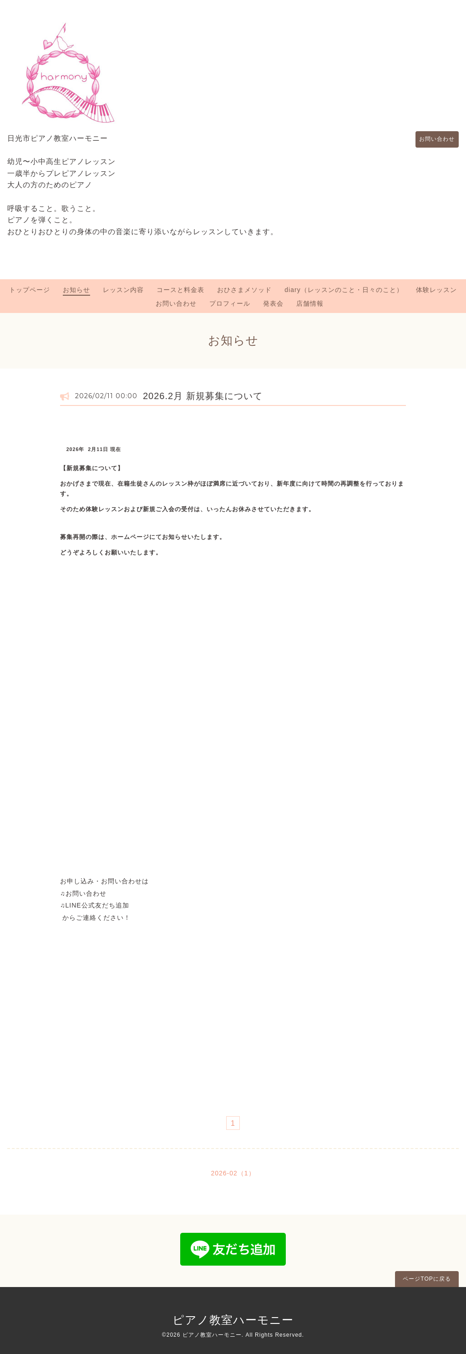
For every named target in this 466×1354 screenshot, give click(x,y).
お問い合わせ (432, 139)
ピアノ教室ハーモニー (233, 1319)
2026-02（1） (233, 1173)
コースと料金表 (180, 289)
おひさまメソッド (244, 289)
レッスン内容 (123, 289)
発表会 (273, 303)
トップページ (29, 289)
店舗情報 (310, 303)
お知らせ (76, 289)
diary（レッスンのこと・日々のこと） (343, 289)
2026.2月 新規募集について (203, 396)
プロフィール (229, 303)
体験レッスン (436, 289)
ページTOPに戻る (427, 1279)
